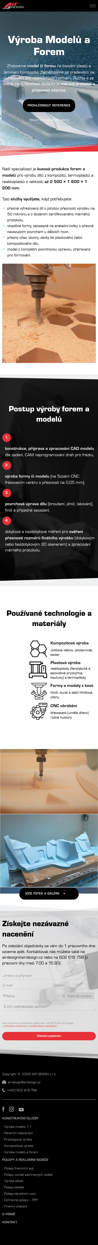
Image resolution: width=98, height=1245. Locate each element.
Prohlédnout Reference (49, 105)
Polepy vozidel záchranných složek (28, 1174)
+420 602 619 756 (22, 1090)
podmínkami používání (43, 1025)
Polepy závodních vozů (20, 1193)
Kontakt (9, 1222)
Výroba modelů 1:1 (18, 1126)
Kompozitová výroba (18, 1145)
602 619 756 (71, 957)
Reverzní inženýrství (18, 1133)
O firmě (8, 1214)
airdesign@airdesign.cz (22, 957)
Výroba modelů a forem (21, 1152)
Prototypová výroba (18, 1139)
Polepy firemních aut (19, 1168)
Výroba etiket (13, 1181)
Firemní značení (15, 1206)
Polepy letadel (14, 1187)
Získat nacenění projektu (49, 120)
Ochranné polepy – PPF (21, 1200)
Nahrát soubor (79, 995)
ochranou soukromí (15, 1025)
